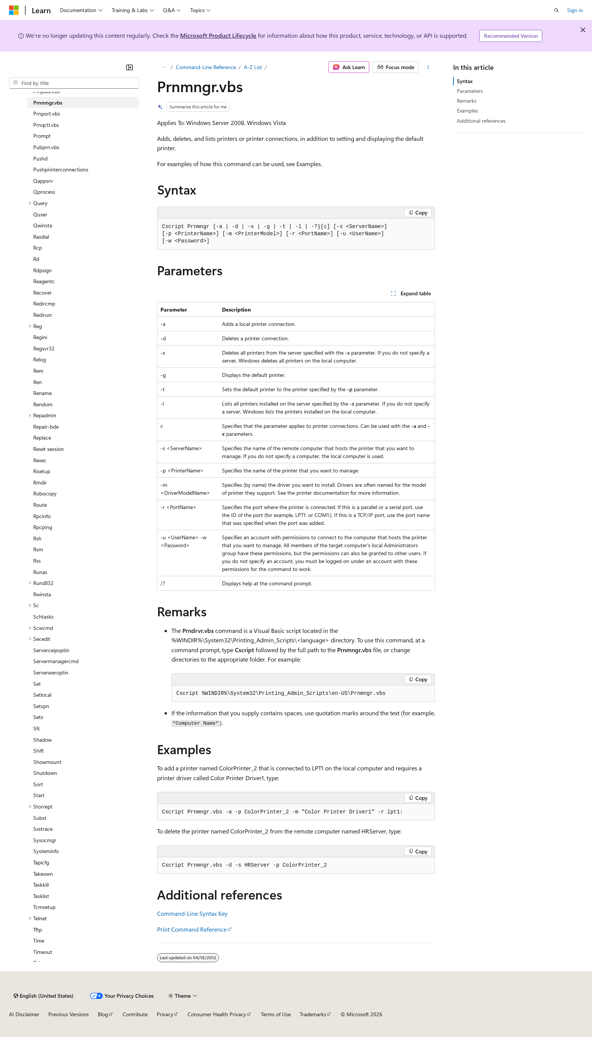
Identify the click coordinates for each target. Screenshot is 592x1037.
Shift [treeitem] (38, 750)
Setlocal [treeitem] (42, 694)
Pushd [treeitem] (40, 158)
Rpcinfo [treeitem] (42, 516)
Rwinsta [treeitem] (42, 594)
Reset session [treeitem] (48, 448)
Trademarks (313, 1014)
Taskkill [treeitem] (41, 884)
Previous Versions (68, 1014)
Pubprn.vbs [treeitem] (46, 147)
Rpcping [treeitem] (42, 527)
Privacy (165, 1014)
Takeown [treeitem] (43, 873)
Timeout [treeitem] (42, 951)
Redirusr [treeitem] (42, 314)
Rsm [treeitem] (38, 549)
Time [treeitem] (38, 940)
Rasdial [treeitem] (41, 236)
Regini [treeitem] (40, 337)
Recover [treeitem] (42, 292)
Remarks (466, 100)
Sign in (575, 10)
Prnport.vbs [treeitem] (46, 113)
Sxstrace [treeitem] (42, 828)
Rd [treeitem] (36, 258)
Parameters (470, 90)
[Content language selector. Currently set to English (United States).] (43, 996)
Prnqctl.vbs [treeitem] (46, 124)
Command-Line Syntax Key (192, 913)
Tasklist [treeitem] (41, 896)
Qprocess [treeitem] (44, 191)
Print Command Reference (192, 929)
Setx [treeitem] (38, 717)
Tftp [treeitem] (37, 929)
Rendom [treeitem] (42, 404)
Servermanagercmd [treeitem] (56, 661)
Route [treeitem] (40, 504)
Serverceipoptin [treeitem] (51, 650)
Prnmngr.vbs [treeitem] (47, 102)
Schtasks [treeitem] (43, 616)
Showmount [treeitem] (47, 761)
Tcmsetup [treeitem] (44, 906)
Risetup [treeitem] (41, 471)
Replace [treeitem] (42, 437)
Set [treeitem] (37, 683)
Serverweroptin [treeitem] (50, 672)
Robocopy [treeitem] (45, 493)
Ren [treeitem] (37, 382)
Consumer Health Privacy (217, 1014)
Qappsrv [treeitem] (43, 180)
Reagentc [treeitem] (44, 281)
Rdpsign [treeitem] (42, 270)
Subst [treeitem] (39, 817)
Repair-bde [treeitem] (46, 426)
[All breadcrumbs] (163, 67)
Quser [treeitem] (40, 214)
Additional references (481, 120)
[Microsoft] (14, 10)
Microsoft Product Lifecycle (218, 35)
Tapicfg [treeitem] (41, 862)
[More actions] (428, 67)
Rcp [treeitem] (37, 247)
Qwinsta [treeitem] (42, 225)
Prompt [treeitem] (42, 135)
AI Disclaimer (24, 1014)
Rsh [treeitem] (37, 538)
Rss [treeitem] (37, 560)
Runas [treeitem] (40, 572)
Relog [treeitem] (39, 359)
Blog (103, 1014)
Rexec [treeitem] (39, 460)
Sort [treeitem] (38, 784)
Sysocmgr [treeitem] (44, 840)
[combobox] (74, 83)
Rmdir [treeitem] (40, 482)
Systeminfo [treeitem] (46, 851)
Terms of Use (276, 1014)
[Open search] (556, 10)
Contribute (135, 1014)
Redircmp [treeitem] (44, 303)
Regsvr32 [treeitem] (44, 348)
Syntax (465, 81)
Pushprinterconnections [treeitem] (60, 169)
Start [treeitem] (39, 795)
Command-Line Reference (206, 67)
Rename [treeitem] (42, 393)
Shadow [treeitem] (42, 739)
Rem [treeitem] (38, 370)
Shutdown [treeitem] (45, 772)
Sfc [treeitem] (36, 728)
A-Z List (253, 67)
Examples (467, 110)
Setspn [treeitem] (41, 706)
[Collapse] (129, 67)
